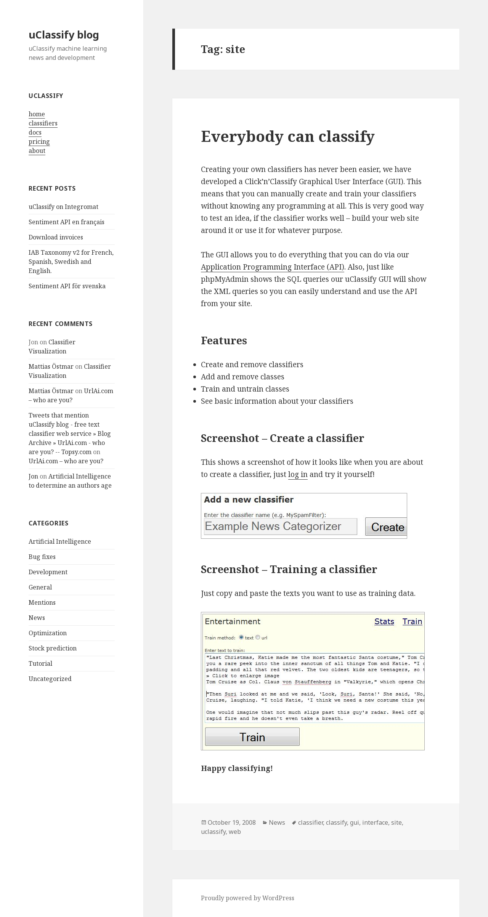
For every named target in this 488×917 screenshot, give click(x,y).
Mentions (42, 602)
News (37, 617)
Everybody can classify (288, 136)
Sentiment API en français (66, 222)
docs (35, 132)
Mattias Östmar (51, 366)
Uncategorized (50, 679)
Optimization (48, 633)
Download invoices (56, 237)
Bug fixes (42, 556)
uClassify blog (64, 34)
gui (354, 822)
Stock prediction (53, 648)
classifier (310, 822)
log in (298, 474)
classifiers (43, 123)
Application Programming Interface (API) (272, 267)
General (40, 587)
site (396, 822)
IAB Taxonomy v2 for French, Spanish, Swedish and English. (71, 261)
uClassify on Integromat (63, 206)
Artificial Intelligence (60, 541)
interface (375, 822)
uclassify (213, 831)
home (37, 114)
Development (48, 572)
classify (336, 822)
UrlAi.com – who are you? (66, 461)
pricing (39, 141)
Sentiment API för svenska (67, 286)
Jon (33, 476)
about (37, 150)
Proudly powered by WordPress (247, 898)
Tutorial (40, 663)
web (235, 831)
